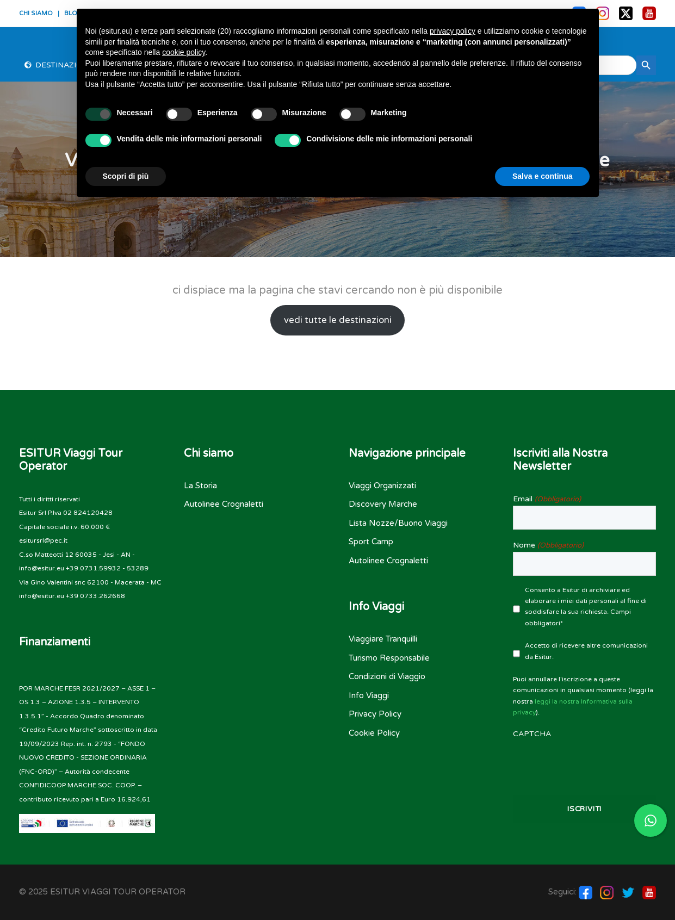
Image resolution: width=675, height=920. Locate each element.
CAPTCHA (532, 733)
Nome (548, 545)
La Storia (200, 485)
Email (546, 499)
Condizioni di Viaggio (387, 676)
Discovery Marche (383, 504)
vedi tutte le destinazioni (338, 320)
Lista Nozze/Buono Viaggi (398, 523)
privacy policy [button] (452, 31)
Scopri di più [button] (126, 176)
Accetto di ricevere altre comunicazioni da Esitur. (586, 651)
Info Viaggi (369, 695)
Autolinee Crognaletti (223, 504)
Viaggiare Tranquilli (383, 639)
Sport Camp (371, 541)
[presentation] (584, 762)
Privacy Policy (375, 714)
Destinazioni (63, 65)
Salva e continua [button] (542, 176)
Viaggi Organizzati (382, 485)
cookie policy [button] (183, 52)
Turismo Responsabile (389, 658)
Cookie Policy (374, 733)
